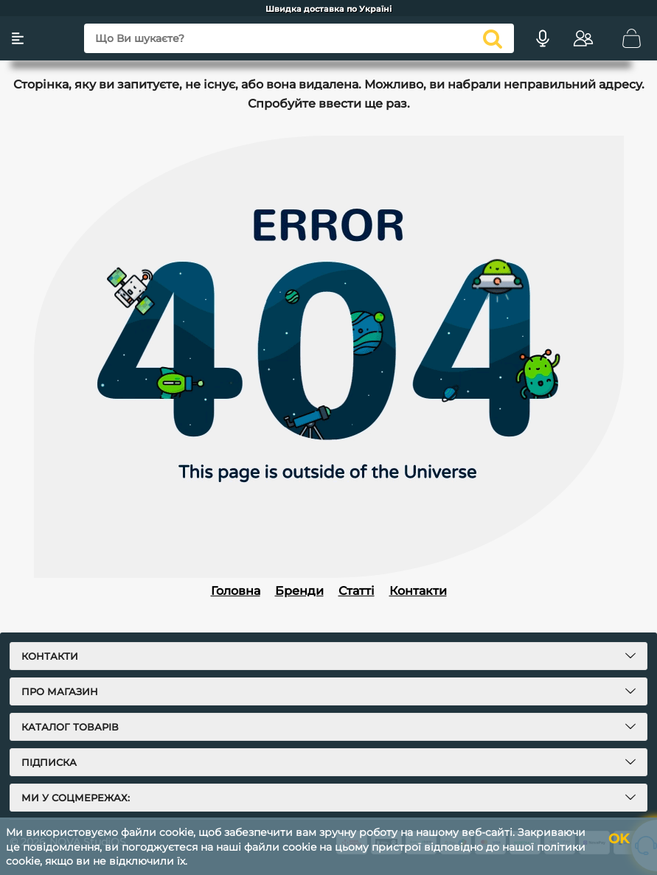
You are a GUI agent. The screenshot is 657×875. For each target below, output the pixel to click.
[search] (492, 38)
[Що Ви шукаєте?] (299, 38)
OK (618, 839)
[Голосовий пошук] (542, 38)
